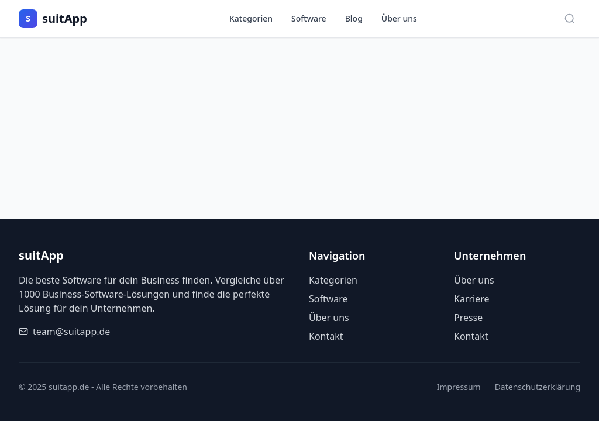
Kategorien (251, 18)
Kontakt (326, 336)
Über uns (399, 18)
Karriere (472, 298)
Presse (468, 317)
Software (308, 18)
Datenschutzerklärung (537, 386)
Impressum (459, 386)
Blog (354, 18)
